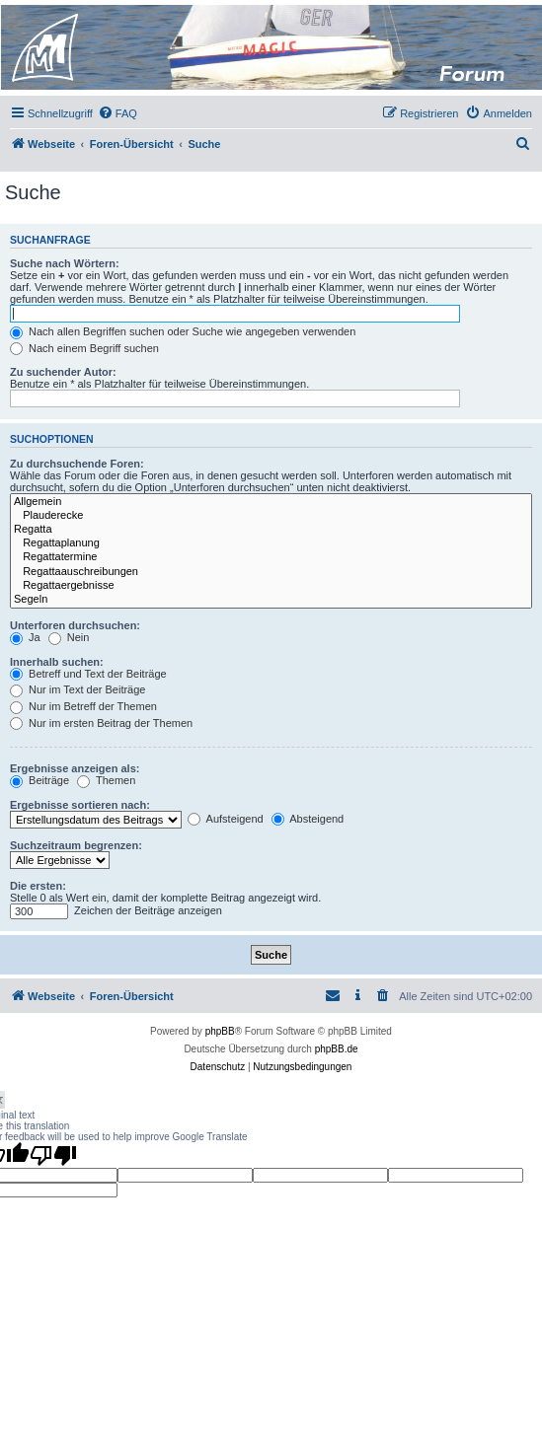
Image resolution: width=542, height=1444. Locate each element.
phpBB (220, 1031)
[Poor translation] (53, 1155)
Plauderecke (271, 516)
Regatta (271, 530)
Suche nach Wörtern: (64, 263)
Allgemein (271, 502)
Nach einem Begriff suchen (84, 348)
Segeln (271, 600)
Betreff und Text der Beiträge (88, 674)
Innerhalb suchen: (57, 662)
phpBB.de (336, 1049)
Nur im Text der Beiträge (77, 689)
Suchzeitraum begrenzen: (76, 845)
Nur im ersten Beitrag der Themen (101, 723)
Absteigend (308, 819)
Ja (25, 637)
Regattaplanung (271, 543)
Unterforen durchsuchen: (75, 625)
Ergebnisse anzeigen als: (74, 768)
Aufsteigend (226, 819)
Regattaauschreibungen (271, 572)
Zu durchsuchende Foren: (77, 463)
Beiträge (39, 780)
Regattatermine (271, 557)
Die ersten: (38, 886)
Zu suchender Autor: (63, 372)
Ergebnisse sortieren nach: (80, 805)
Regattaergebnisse (271, 586)
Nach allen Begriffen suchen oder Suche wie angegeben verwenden (182, 331)
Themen (106, 780)
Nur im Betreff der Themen (83, 706)
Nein (69, 637)
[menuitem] (117, 113)
